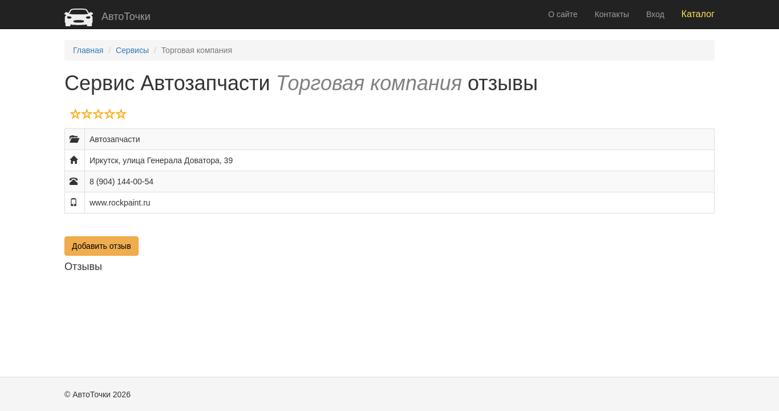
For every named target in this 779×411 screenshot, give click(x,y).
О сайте (562, 14)
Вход (655, 14)
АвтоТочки (107, 16)
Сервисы (132, 50)
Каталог (698, 14)
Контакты (612, 14)
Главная (88, 50)
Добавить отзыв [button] (101, 246)
